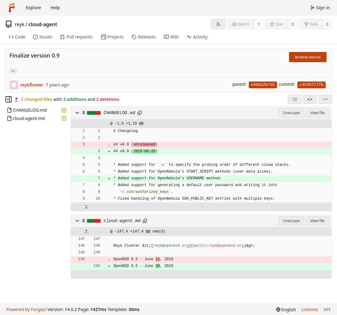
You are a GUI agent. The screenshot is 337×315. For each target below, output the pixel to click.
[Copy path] (139, 113)
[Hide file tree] (9, 99)
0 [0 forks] (327, 24)
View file (317, 112)
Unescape (291, 112)
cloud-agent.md (122, 220)
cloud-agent (43, 24)
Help (55, 7)
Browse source (308, 57)
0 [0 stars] (292, 24)
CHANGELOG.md (119, 112)
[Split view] (310, 99)
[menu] (325, 99)
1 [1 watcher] (259, 24)
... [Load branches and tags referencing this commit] (13, 71)
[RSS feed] (218, 24)
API (326, 309)
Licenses (310, 309)
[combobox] (295, 99)
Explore (33, 7)
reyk (20, 24)
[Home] (11, 7)
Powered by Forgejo (26, 309)
